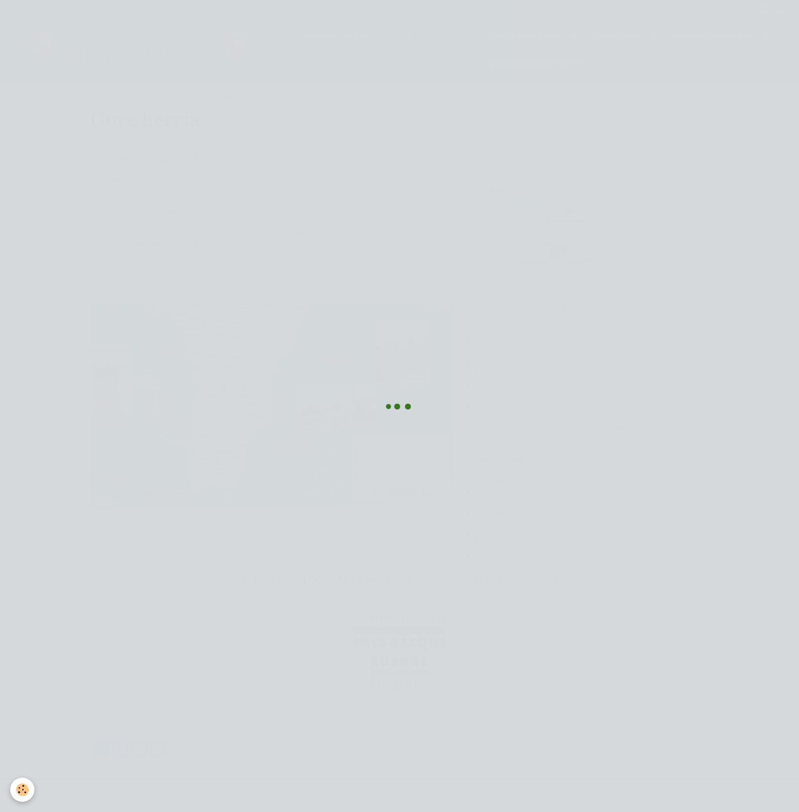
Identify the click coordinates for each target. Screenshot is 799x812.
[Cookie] (23, 790)
